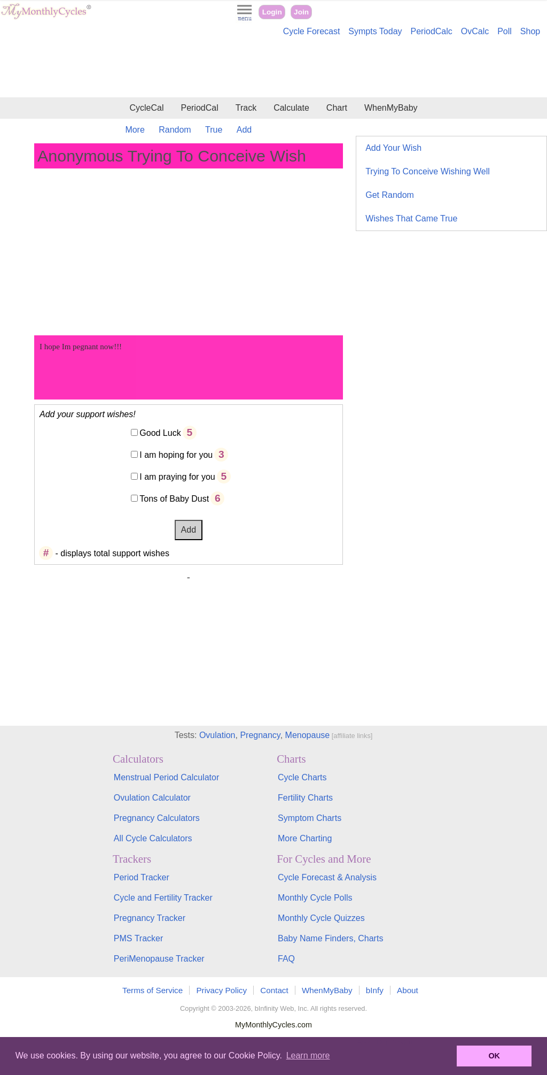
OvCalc (475, 31)
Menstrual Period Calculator (166, 777)
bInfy (375, 990)
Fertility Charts (305, 797)
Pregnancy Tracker (149, 918)
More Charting (305, 838)
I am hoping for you (176, 454)
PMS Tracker (138, 938)
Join (301, 12)
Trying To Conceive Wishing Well (427, 171)
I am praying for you (177, 476)
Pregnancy (260, 735)
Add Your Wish (393, 147)
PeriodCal (199, 107)
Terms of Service (152, 990)
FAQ (286, 958)
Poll (504, 31)
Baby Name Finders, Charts (330, 938)
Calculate (291, 107)
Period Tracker (141, 877)
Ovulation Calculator (152, 797)
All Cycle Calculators (153, 838)
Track (246, 107)
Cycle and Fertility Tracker (163, 897)
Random (175, 129)
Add (244, 129)
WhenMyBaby (391, 107)
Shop (530, 31)
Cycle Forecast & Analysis (327, 877)
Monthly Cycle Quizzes (321, 918)
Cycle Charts (302, 777)
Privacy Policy (221, 990)
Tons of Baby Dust (174, 498)
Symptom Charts (309, 818)
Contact (274, 990)
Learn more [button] (308, 1055)
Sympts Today (375, 31)
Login (272, 12)
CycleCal (146, 107)
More (134, 129)
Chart (336, 107)
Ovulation (217, 735)
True (213, 129)
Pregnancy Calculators (157, 818)
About (407, 990)
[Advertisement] (273, 68)
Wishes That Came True (411, 218)
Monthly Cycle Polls (315, 897)
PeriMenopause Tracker (159, 958)
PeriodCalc (431, 31)
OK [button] (494, 1055)
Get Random (389, 194)
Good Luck (160, 432)
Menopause (307, 735)
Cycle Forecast (311, 31)
